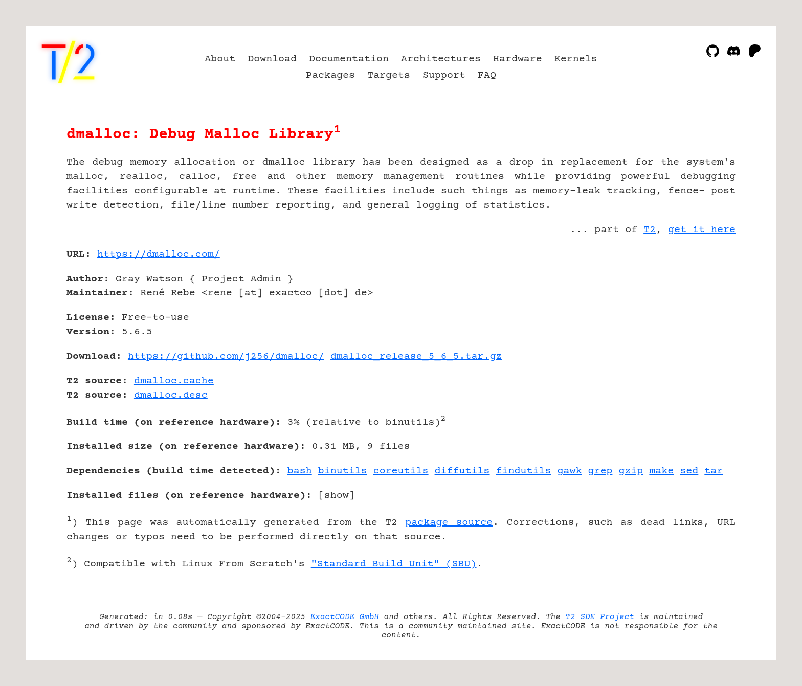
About (220, 59)
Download (272, 59)
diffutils (462, 471)
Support (443, 75)
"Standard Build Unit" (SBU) (394, 564)
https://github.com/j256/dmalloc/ (226, 356)
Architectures (441, 59)
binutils (342, 471)
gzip (630, 471)
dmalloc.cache (174, 381)
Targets (388, 75)
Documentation (349, 59)
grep (600, 471)
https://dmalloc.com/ (158, 254)
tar (713, 471)
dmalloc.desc (171, 395)
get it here (702, 230)
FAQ (487, 75)
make (661, 471)
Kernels (575, 59)
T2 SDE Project (599, 617)
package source (449, 523)
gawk (569, 471)
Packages (330, 75)
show (336, 495)
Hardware (517, 59)
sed (689, 471)
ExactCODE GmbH (344, 617)
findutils (523, 471)
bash (299, 471)
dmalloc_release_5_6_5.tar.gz (416, 356)
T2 (649, 230)
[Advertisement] (705, 314)
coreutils (401, 471)
